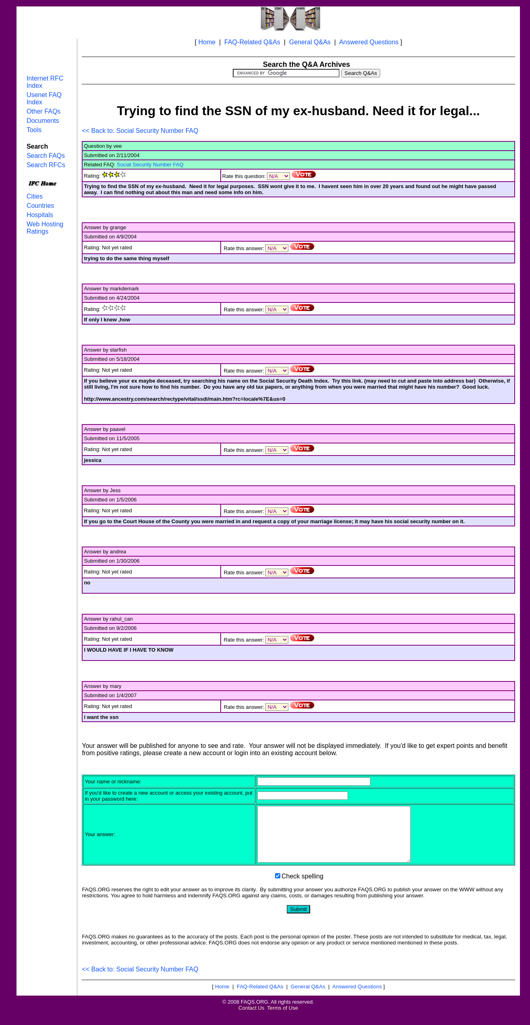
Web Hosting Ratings (45, 228)
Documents (43, 120)
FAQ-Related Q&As (252, 42)
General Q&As (310, 42)
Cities (35, 196)
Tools (34, 129)
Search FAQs (46, 155)
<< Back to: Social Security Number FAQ (140, 130)
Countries (40, 205)
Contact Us (251, 1019)
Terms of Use (282, 1019)
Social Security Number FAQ (150, 165)
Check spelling (302, 887)
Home (206, 42)
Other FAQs (43, 111)
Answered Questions (369, 42)
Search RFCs (46, 165)
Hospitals (40, 214)
